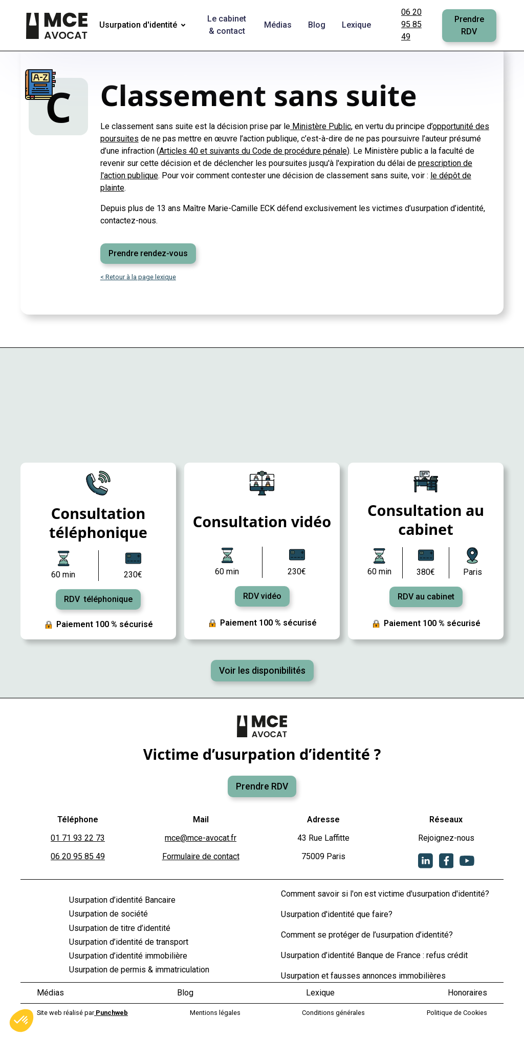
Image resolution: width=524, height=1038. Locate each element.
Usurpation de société (108, 914)
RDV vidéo (262, 596)
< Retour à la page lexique (138, 277)
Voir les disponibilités (262, 671)
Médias (50, 993)
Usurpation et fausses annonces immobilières (363, 976)
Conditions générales (333, 1012)
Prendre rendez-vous (148, 253)
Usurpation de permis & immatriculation (139, 969)
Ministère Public (320, 126)
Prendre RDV (469, 25)
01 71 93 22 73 (78, 838)
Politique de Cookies (457, 1012)
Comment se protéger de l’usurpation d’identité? (367, 935)
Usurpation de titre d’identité (119, 928)
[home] (58, 25)
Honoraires (467, 993)
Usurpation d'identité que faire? (336, 914)
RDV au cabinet (426, 596)
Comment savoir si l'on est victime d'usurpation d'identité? (385, 894)
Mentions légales (215, 1012)
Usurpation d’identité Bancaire (122, 900)
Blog (185, 993)
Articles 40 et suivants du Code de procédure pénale (253, 151)
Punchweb (111, 1012)
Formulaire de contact (200, 856)
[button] (144, 25)
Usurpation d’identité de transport (128, 942)
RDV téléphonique (98, 599)
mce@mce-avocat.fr (200, 838)
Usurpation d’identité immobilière (128, 956)
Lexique (320, 993)
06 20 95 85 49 (411, 24)
